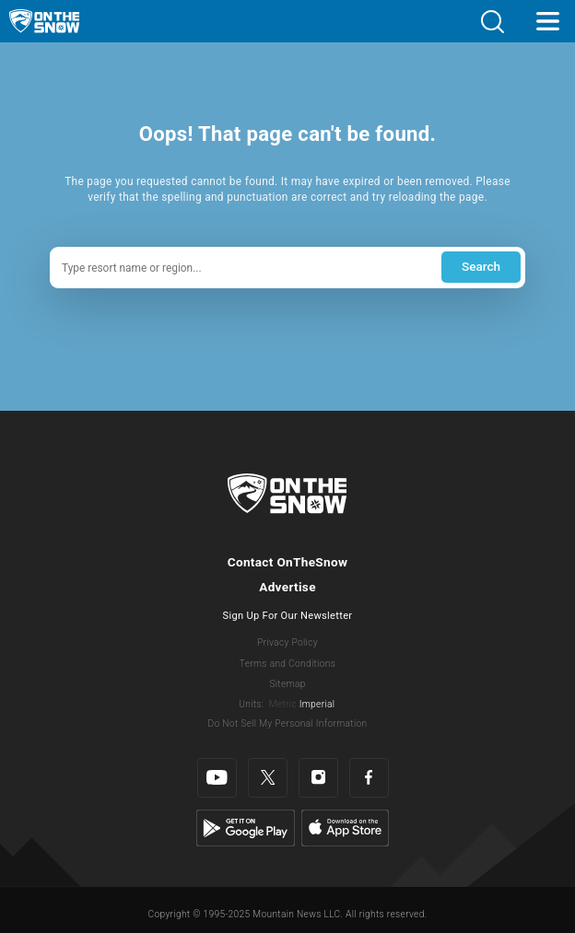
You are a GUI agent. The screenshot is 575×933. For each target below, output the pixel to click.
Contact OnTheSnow (288, 561)
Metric (283, 704)
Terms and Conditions (287, 664)
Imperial (317, 704)
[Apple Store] (345, 827)
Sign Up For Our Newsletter (288, 616)
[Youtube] (217, 778)
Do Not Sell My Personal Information (287, 723)
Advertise (287, 586)
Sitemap (287, 684)
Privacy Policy (287, 642)
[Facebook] (369, 778)
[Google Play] (245, 827)
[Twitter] (268, 778)
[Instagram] (318, 778)
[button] (492, 22)
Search (481, 266)
